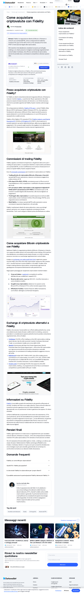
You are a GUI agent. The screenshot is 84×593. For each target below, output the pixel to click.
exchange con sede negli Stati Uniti (24, 259)
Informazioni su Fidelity (66, 55)
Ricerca (28, 2)
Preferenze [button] (58, 590)
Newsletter (21, 2)
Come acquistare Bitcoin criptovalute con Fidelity (66, 44)
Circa (51, 2)
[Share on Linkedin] (62, 67)
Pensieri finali (63, 59)
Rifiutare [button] (66, 590)
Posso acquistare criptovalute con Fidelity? (66, 32)
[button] (35, 2)
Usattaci (35, 588)
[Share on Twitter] (58, 67)
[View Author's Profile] (5, 545)
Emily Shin (18, 26)
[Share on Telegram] (68, 67)
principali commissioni (18, 172)
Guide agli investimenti (61, 547)
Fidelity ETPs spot (30, 108)
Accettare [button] (76, 590)
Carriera (35, 585)
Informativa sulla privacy (11, 591)
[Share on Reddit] (72, 67)
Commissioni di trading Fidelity (66, 38)
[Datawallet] (14, 578)
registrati (25, 274)
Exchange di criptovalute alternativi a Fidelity (66, 50)
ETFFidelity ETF (26, 121)
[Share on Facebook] (65, 67)
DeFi (70, 582)
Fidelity (19, 99)
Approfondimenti (9, 547)
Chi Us (34, 582)
